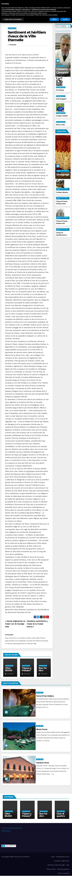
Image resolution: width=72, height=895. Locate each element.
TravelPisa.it (16, 828)
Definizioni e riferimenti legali (56, 865)
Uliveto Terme (41, 729)
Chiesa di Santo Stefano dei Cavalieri (61, 223)
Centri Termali (40, 692)
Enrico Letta (60, 125)
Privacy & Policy (51, 869)
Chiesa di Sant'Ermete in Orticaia (61, 235)
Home (53, 856)
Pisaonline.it (26, 856)
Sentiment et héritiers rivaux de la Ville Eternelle (27, 36)
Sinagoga (62, 174)
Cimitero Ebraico (62, 192)
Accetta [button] (65, 19)
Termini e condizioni (63, 873)
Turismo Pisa (6, 828)
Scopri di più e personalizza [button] (12, 19)
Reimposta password (63, 869)
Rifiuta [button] (54, 19)
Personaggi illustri (61, 66)
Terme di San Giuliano (45, 696)
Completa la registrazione (61, 861)
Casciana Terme (42, 763)
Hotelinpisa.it (6, 831)
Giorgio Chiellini (62, 116)
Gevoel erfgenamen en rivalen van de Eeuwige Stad (15, 624)
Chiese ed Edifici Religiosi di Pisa (62, 171)
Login (67, 865)
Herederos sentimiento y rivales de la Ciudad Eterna (37, 624)
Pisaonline (13, 45)
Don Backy (60, 90)
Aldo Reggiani (61, 99)
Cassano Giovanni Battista (62, 72)
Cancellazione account (62, 856)
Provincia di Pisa (12, 28)
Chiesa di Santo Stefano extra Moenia (61, 204)
